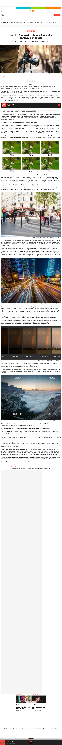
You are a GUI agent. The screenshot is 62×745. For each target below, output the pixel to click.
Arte (44, 464)
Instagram (23, 715)
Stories (39, 715)
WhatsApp (32, 81)
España (2, 15)
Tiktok (26, 715)
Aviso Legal (6, 728)
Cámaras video (21, 464)
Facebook (27, 81)
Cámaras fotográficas (13, 464)
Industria (48, 464)
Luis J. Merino (4, 76)
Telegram (35, 81)
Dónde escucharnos (54, 728)
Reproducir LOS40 (59, 105)
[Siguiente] (60, 22)
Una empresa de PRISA (31, 733)
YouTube (28, 715)
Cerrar (59, 18)
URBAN (48, 7)
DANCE (33, 7)
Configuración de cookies (37, 728)
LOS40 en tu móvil (46, 728)
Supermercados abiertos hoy (47, 22)
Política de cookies (28, 728)
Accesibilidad (12, 728)
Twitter (30, 81)
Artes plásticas (40, 464)
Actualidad (31, 31)
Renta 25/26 (22, 22)
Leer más (50, 468)
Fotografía (34, 464)
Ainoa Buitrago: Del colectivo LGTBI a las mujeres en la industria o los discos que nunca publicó (38, 706)
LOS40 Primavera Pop (31, 22)
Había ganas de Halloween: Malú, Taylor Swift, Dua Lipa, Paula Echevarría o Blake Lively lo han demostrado (23, 706)
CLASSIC (18, 7)
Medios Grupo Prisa (31, 736)
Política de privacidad (19, 728)
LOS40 (3, 7)
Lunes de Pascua (15, 22)
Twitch (36, 715)
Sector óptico (28, 464)
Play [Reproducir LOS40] (31, 742)
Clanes (38, 22)
